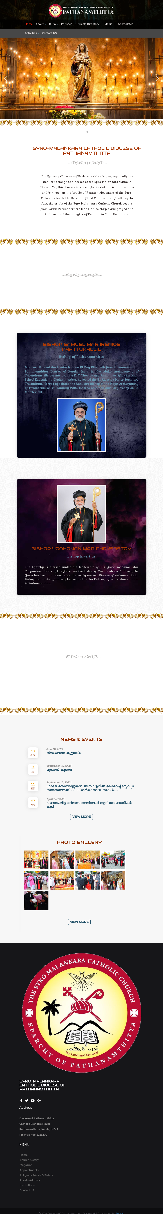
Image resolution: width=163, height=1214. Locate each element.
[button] (5, 78)
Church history (29, 1160)
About (41, 24)
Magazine (26, 1165)
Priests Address (30, 1180)
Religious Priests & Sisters (36, 1175)
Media (109, 24)
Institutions (27, 1185)
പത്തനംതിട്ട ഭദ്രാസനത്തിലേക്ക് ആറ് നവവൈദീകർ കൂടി (89, 805)
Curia (53, 24)
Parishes (68, 24)
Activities (32, 33)
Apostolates (127, 24)
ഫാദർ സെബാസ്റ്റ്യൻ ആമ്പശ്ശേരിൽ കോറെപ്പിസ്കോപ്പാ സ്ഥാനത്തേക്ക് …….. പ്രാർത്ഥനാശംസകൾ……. (90, 788)
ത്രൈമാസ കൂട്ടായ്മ (63, 753)
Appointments (29, 1170)
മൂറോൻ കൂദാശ (59, 769)
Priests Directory (90, 24)
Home (29, 24)
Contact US (49, 33)
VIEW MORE (81, 690)
